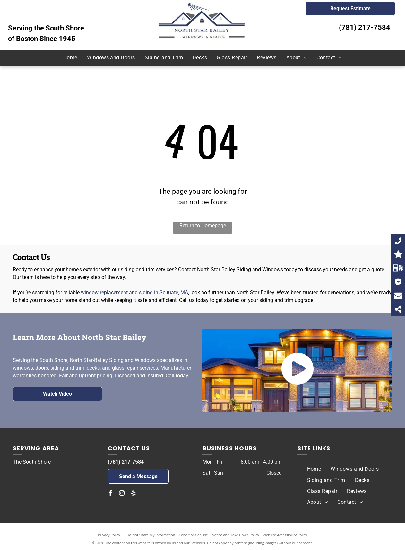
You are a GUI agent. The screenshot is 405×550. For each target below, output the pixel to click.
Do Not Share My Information (151, 534)
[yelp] (133, 494)
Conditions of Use (193, 534)
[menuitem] (70, 57)
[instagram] (122, 494)
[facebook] (110, 494)
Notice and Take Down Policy (235, 534)
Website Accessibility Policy (285, 534)
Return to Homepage (202, 225)
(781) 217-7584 (364, 27)
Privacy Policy (109, 534)
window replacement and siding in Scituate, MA (134, 292)
